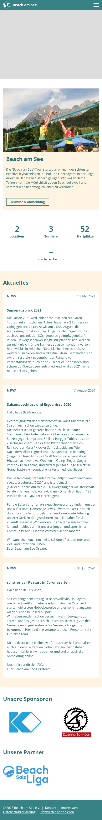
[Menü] (96, 5)
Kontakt (50, 808)
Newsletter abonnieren (57, 812)
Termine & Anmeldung (27, 202)
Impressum (69, 808)
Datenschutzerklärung (19, 812)
